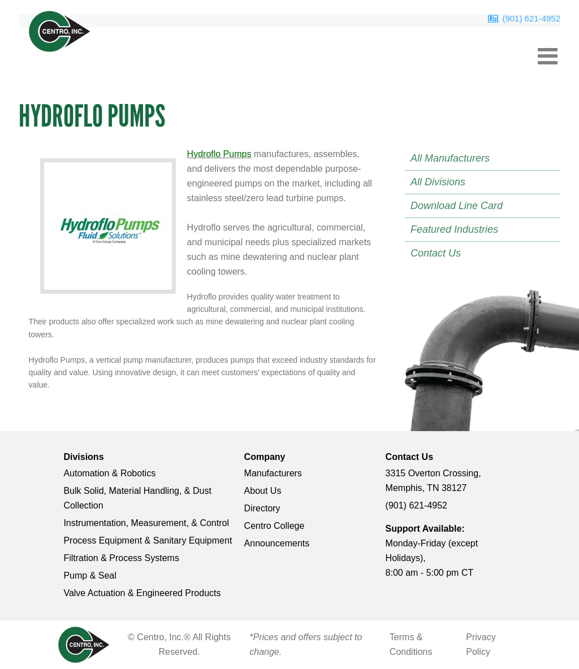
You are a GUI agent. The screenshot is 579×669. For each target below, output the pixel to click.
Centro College (274, 526)
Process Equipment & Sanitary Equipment (147, 540)
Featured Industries (454, 229)
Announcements (277, 543)
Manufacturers (273, 473)
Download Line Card (457, 205)
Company (265, 457)
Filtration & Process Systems (121, 558)
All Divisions (438, 182)
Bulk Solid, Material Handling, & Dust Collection (137, 498)
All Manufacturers (450, 158)
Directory (262, 508)
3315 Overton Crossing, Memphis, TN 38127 (433, 480)
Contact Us (436, 253)
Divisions (83, 457)
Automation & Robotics (109, 473)
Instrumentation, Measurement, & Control (146, 523)
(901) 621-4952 (531, 18)
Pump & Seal (89, 575)
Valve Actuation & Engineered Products (142, 593)
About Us (263, 491)
